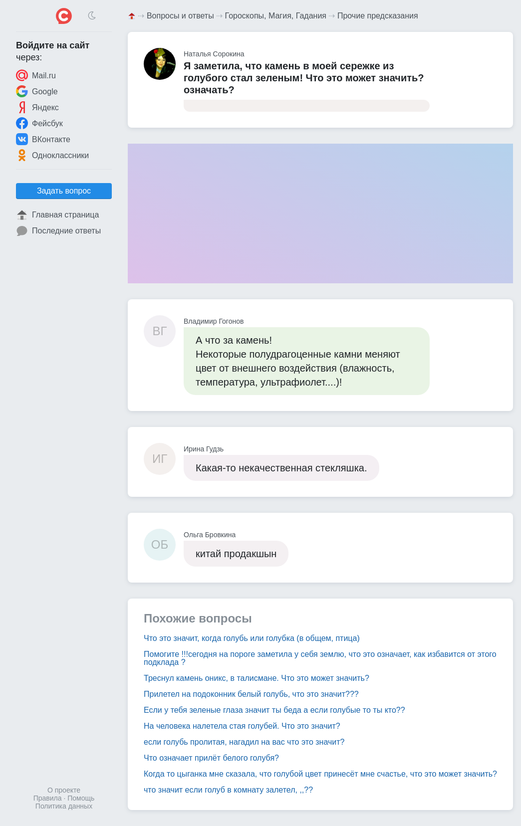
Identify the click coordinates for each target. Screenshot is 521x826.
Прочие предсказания (377, 15)
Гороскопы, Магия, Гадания (276, 15)
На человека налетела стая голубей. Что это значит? (242, 726)
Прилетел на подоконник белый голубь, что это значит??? (251, 694)
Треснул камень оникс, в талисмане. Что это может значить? (256, 678)
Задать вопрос (64, 191)
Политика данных (63, 806)
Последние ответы (58, 231)
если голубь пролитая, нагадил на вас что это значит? (244, 742)
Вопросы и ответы (180, 15)
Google (37, 91)
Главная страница (57, 215)
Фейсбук (39, 123)
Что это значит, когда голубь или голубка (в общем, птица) (252, 638)
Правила (47, 798)
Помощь (80, 798)
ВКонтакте (43, 139)
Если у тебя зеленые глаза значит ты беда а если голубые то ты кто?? (274, 710)
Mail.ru (36, 75)
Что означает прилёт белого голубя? (211, 758)
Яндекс (37, 107)
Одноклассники (52, 155)
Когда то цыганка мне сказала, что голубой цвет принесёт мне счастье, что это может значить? (320, 774)
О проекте (63, 790)
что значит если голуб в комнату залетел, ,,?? (228, 790)
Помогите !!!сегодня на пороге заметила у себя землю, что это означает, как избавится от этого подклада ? (320, 658)
